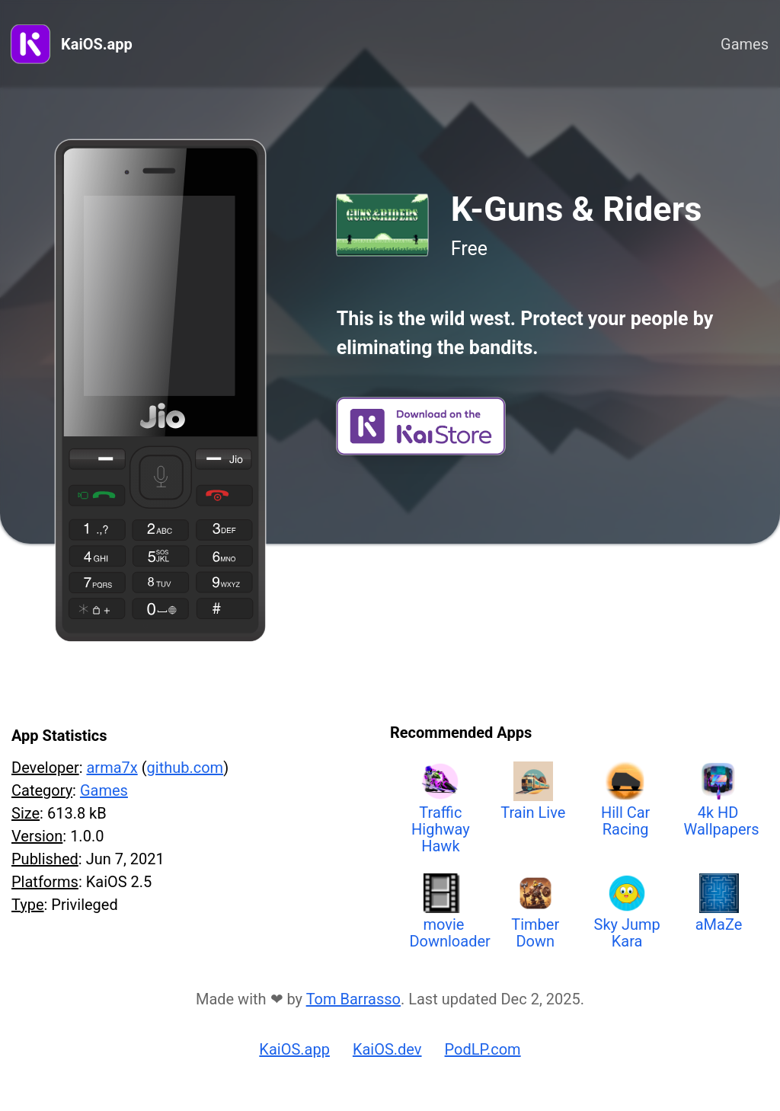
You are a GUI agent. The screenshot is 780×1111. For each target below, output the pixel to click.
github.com (185, 767)
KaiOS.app (97, 44)
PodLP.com (483, 1049)
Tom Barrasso (353, 999)
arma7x (111, 767)
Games (745, 44)
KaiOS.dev (387, 1049)
